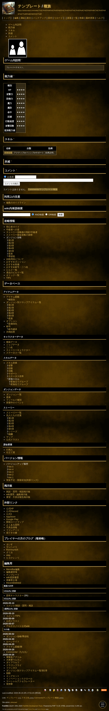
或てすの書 (11, 532)
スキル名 (8, 153)
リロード (58, 18)
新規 (69, 18)
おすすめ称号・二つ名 (17, 267)
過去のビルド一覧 (15, 272)
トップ (6, 18)
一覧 (75, 18)
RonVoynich (12, 549)
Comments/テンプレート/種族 (43, 189)
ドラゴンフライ (14, 665)
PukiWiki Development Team (33, 706)
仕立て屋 (10, 452)
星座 (10, 253)
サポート (12, 373)
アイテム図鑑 (12, 297)
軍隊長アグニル (14, 657)
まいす (9, 544)
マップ (9, 437)
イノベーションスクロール (19, 678)
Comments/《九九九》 (17, 652)
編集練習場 (11, 572)
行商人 (9, 449)
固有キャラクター (15, 595)
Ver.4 (11, 469)
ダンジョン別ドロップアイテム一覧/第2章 (26, 670)
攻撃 (10, 365)
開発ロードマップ (15, 522)
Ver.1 (11, 477)
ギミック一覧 (12, 275)
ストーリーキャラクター (18, 350)
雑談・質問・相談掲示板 (18, 491)
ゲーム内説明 (14, 24)
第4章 (11, 248)
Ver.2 (11, 474)
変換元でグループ (19, 381)
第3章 (11, 245)
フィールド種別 (14, 400)
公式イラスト (12, 439)
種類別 (11, 299)
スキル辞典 (11, 363)
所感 (10, 33)
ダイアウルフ (12, 662)
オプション (11, 321)
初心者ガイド (12, 226)
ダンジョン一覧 (14, 394)
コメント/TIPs (13, 616)
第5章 (11, 251)
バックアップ (39, 18)
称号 (8, 326)
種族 (47, 6)
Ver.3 (11, 472)
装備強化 (12, 323)
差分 (29, 18)
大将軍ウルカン (14, 660)
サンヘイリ (11, 547)
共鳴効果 (10, 332)
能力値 (11, 27)
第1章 (11, 240)
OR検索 (50, 214)
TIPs (8, 278)
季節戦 (11, 256)
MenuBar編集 (13, 569)
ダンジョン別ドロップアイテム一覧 (23, 302)
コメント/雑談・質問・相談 (19, 605)
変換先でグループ (19, 384)
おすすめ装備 (12, 264)
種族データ (11, 342)
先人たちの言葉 (14, 415)
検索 (82, 18)
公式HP (10, 508)
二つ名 (9, 347)
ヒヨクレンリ (12, 558)
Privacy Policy (31, 709)
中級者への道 (12, 229)
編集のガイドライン (16, 202)
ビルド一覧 (11, 270)
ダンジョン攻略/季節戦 (17, 636)
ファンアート (12, 530)
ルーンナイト (12, 641)
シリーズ (12, 431)
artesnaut (13, 702)
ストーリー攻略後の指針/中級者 (21, 232)
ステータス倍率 (16, 376)
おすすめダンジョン (16, 262)
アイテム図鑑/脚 (14, 646)
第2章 (11, 243)
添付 (50, 18)
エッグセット (12, 676)
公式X (9, 514)
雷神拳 (9, 684)
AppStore (11, 516)
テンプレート (29, 6)
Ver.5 (11, 466)
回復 (10, 368)
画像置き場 (11, 580)
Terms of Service (41, 709)
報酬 (10, 434)
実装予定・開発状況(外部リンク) (22, 480)
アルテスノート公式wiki (18, 626)
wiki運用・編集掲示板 (16, 494)
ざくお (9, 552)
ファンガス (11, 668)
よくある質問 (12, 525)
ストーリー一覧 (14, 412)
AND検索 (38, 214)
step (8, 555)
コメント (12, 36)
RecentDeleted (13, 583)
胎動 (8, 673)
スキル (11, 30)
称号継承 (12, 329)
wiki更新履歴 (12, 577)
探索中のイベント (15, 402)
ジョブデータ (12, 344)
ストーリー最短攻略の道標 (19, 235)
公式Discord (12, 511)
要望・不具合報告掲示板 (18, 497)
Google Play (12, 519)
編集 (16, 18)
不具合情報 (11, 527)
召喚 (10, 371)
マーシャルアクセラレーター (20, 681)
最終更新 (90, 18)
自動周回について (15, 259)
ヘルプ (99, 18)
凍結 (23, 18)
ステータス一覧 (14, 352)
